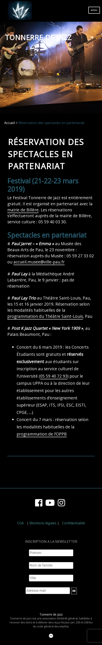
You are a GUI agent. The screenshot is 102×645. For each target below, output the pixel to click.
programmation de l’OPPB (42, 434)
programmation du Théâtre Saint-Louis (45, 316)
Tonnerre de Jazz (38, 37)
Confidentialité (73, 523)
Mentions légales (42, 523)
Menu (94, 10)
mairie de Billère (23, 210)
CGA (20, 523)
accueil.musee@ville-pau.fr (39, 262)
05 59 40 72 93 (53, 376)
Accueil (9, 122)
